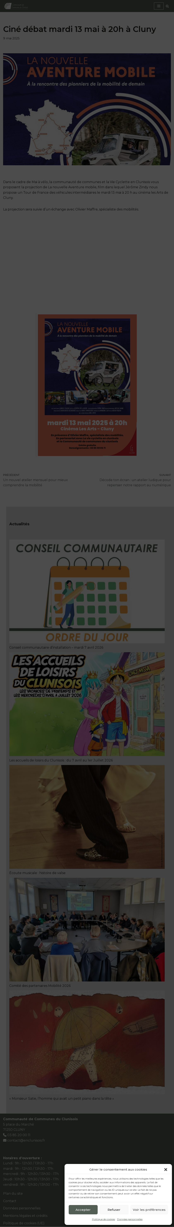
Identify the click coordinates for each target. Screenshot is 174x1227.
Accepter (83, 1210)
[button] (166, 1169)
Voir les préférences (149, 1210)
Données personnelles (130, 1219)
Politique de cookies (103, 1219)
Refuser (114, 1210)
